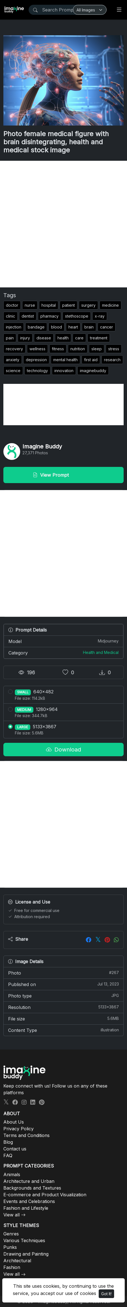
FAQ (7, 1155)
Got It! (106, 1293)
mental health (65, 359)
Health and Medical (101, 652)
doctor (12, 305)
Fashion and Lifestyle (25, 1208)
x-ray (100, 316)
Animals (11, 1174)
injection (13, 327)
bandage (36, 327)
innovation (63, 370)
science (13, 370)
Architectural (17, 1260)
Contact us (14, 1149)
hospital (48, 305)
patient (68, 305)
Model (63, 641)
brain (89, 327)
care (79, 337)
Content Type (63, 1030)
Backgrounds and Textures (32, 1188)
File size (63, 1018)
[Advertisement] (63, 224)
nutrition (77, 348)
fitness (58, 348)
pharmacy (49, 316)
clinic (10, 316)
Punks (10, 1247)
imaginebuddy (93, 370)
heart (73, 327)
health (63, 337)
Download (63, 749)
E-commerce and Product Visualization (44, 1194)
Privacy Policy (18, 1128)
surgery (88, 305)
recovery (14, 348)
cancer (106, 327)
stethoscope (76, 316)
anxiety (12, 359)
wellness (37, 348)
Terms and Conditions (26, 1135)
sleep (96, 348)
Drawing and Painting (26, 1254)
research (112, 359)
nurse (30, 305)
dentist (28, 316)
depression (36, 359)
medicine (110, 305)
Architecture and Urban (28, 1181)
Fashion (11, 1267)
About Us (13, 1122)
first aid (91, 359)
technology (37, 370)
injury (25, 337)
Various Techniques (24, 1240)
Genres (11, 1234)
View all (11, 1215)
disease (43, 337)
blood (56, 327)
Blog (8, 1142)
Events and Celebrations (29, 1201)
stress (113, 348)
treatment (98, 337)
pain (10, 337)
